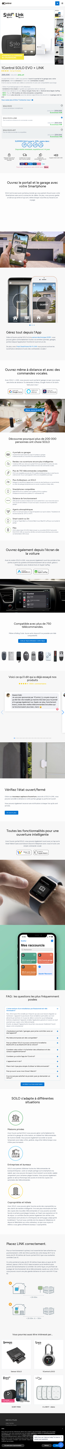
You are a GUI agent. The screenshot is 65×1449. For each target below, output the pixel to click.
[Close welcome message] (61, 1437)
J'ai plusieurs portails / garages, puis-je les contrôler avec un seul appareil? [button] (32, 1032)
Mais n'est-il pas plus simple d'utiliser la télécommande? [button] (32, 1066)
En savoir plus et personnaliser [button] (13, 1445)
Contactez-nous (11, 1425)
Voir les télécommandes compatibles (33, 641)
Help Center (10, 1423)
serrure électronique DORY (41, 337)
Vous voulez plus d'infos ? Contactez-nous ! (17, 100)
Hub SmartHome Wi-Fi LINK (27, 346)
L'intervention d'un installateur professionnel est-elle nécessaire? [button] (32, 1010)
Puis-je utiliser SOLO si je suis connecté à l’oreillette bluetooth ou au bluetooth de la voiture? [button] (32, 1044)
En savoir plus (11, 813)
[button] (14, 738)
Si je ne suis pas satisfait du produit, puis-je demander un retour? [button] (32, 1077)
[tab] (32, 1009)
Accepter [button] (58, 1445)
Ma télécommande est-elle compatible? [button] (32, 1038)
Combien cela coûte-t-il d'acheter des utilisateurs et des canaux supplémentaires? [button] (32, 1051)
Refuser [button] (47, 1445)
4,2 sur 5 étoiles (11, 71)
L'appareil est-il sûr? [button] (32, 1061)
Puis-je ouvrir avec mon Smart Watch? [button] (32, 1071)
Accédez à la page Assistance (33, 1084)
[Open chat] (60, 1444)
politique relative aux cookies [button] (29, 1435)
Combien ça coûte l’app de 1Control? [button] (32, 1056)
